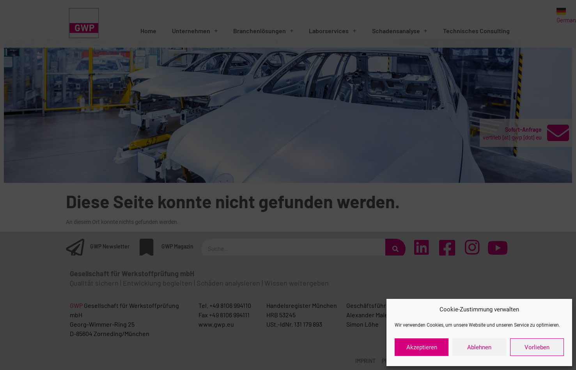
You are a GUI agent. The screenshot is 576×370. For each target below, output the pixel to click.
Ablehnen (479, 347)
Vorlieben (537, 347)
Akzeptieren (421, 347)
